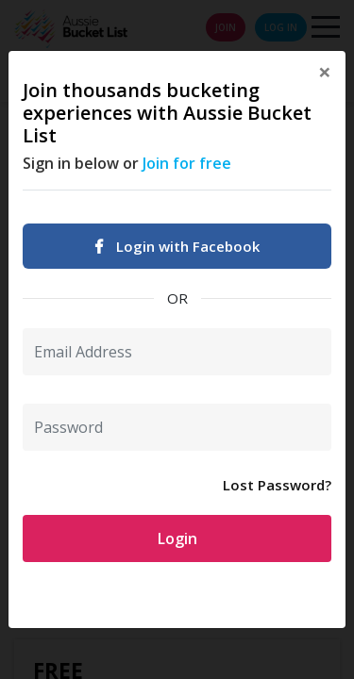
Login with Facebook (177, 246)
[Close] (324, 71)
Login (177, 538)
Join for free (187, 163)
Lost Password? (277, 484)
